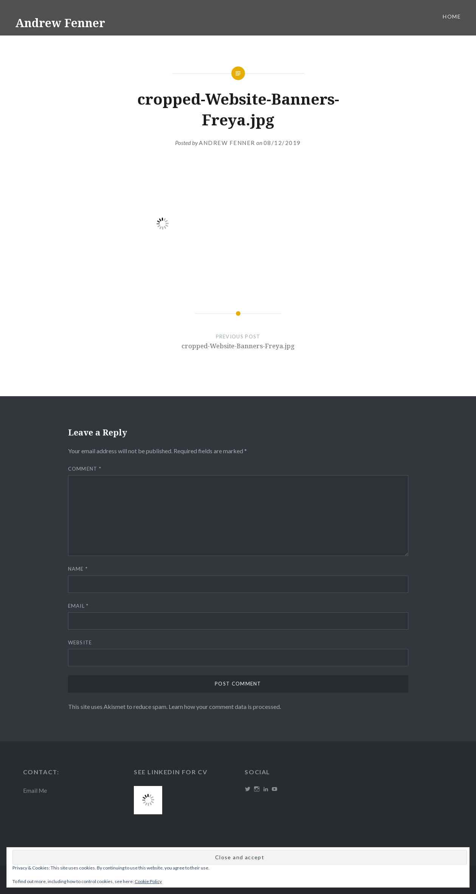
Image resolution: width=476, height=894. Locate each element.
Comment (85, 469)
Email (78, 606)
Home (452, 16)
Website (80, 642)
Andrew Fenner (60, 23)
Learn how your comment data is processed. (225, 706)
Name (78, 569)
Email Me (35, 790)
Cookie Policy (148, 881)
